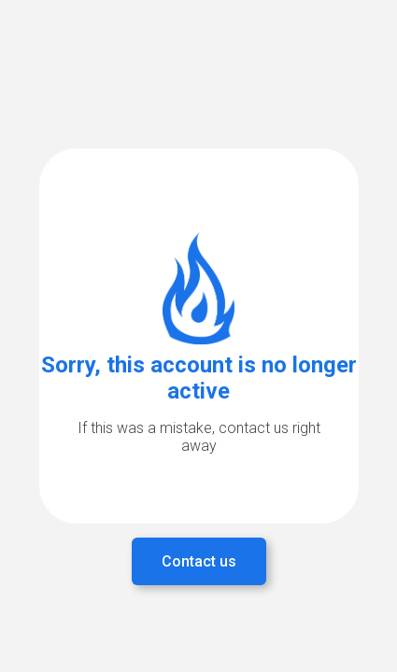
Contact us (199, 561)
